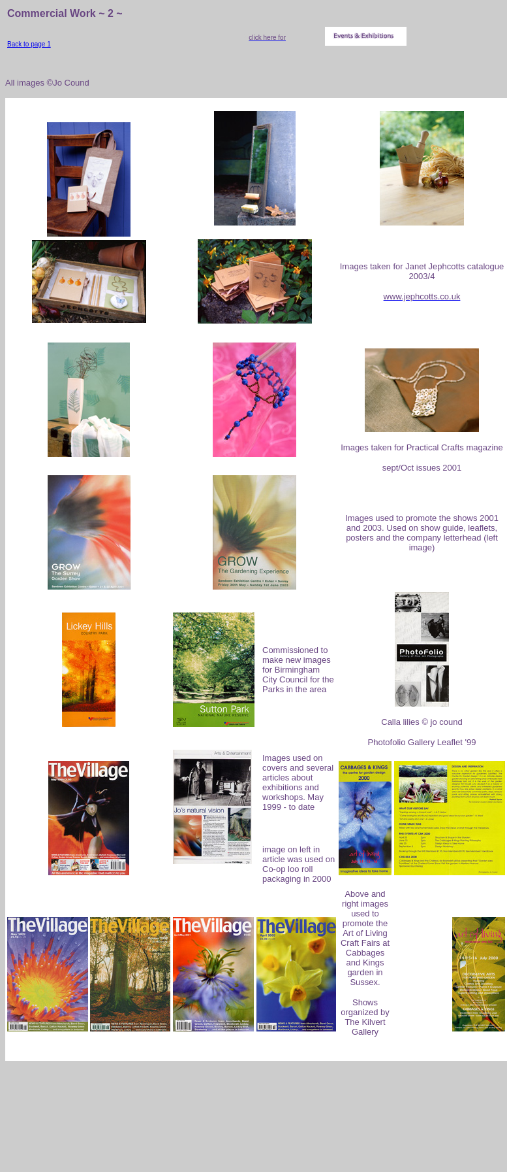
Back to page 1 (29, 44)
